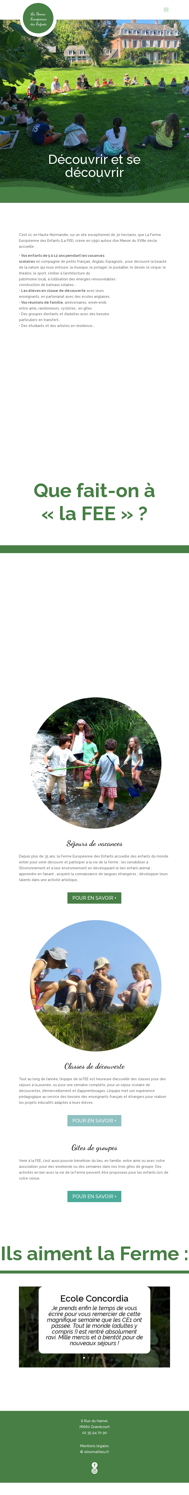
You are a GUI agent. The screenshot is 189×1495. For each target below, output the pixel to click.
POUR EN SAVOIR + (94, 898)
